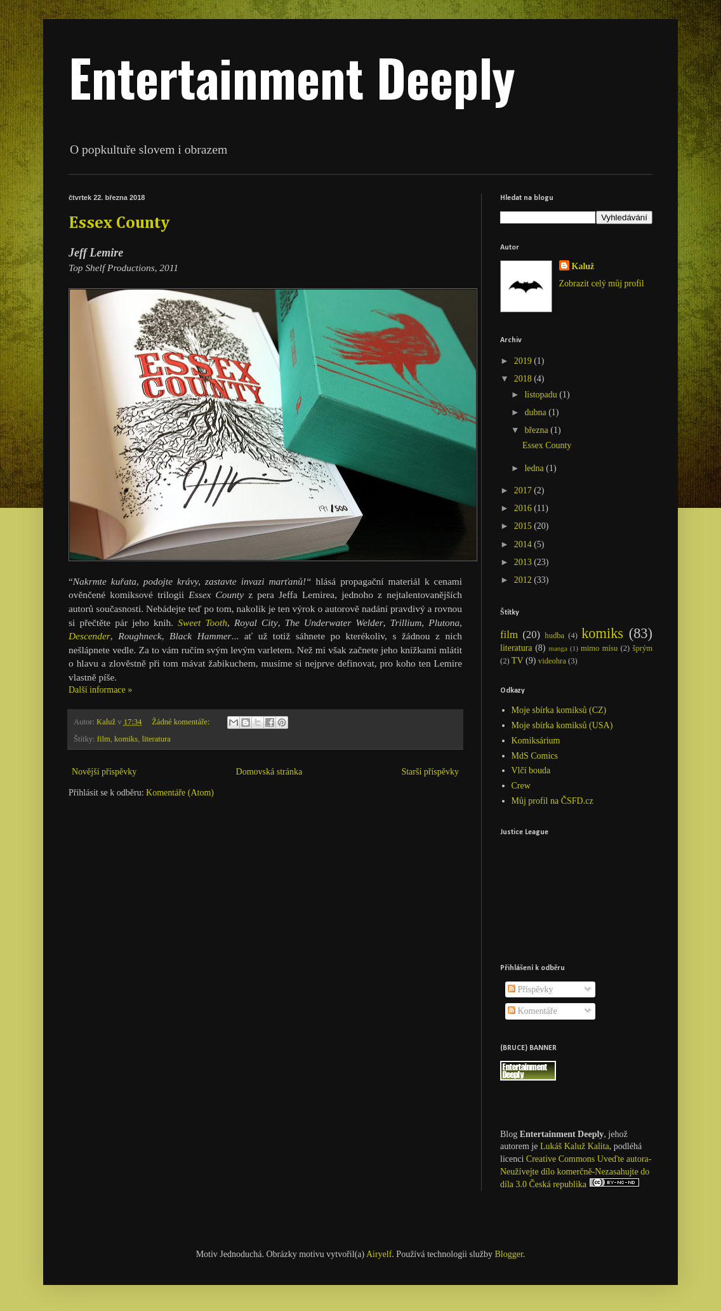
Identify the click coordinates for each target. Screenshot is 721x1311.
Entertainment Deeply (292, 76)
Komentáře (532, 1011)
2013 (524, 562)
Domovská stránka (269, 771)
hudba (554, 635)
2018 (524, 378)
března (537, 430)
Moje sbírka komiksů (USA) (562, 725)
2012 (524, 580)
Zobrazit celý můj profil (601, 283)
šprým (642, 648)
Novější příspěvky (104, 771)
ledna (535, 468)
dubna (536, 412)
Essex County (119, 223)
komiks (126, 739)
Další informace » (100, 690)
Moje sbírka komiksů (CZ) (559, 710)
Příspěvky (530, 989)
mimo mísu (599, 648)
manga (557, 648)
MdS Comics (535, 756)
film (103, 739)
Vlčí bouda (531, 770)
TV (518, 660)
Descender (89, 635)
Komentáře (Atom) (180, 792)
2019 (524, 361)
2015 (524, 526)
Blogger (509, 1254)
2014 (524, 544)
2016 (524, 508)
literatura (156, 739)
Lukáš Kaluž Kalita (574, 1146)
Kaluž (583, 266)
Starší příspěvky (430, 771)
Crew (521, 785)
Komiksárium (536, 740)
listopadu (541, 394)
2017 (524, 490)
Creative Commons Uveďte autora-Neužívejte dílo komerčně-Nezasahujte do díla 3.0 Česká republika (575, 1171)
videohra (552, 660)
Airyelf (379, 1254)
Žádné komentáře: (181, 721)
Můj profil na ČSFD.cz (552, 801)
